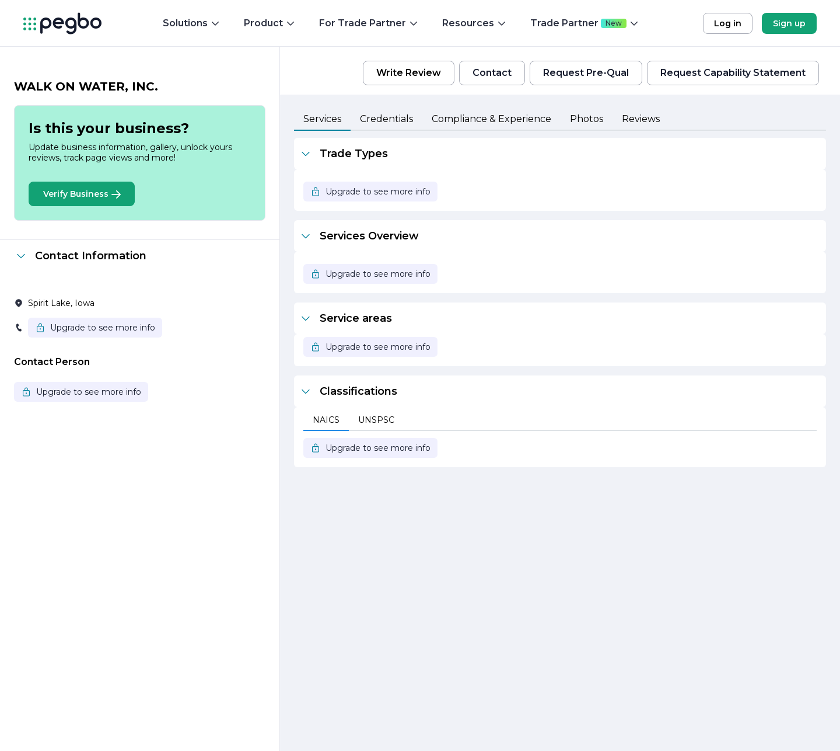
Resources (474, 23)
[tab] (322, 120)
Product (270, 23)
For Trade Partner (369, 23)
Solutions (191, 23)
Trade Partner (584, 23)
